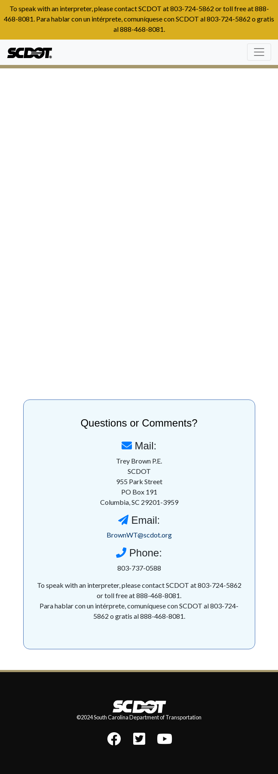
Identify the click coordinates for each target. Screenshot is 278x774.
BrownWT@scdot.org (139, 535)
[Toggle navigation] (259, 52)
